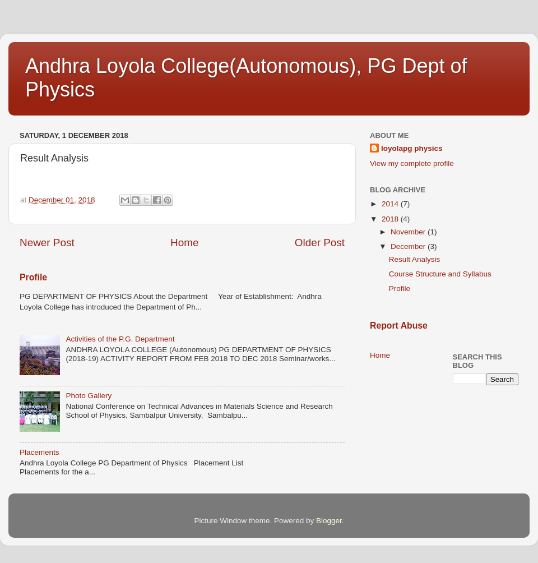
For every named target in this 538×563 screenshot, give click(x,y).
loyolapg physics (412, 148)
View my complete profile (412, 163)
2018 (391, 219)
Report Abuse (399, 325)
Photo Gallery (89, 395)
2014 (391, 204)
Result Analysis (414, 259)
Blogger (329, 520)
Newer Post (47, 242)
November (409, 232)
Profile (33, 277)
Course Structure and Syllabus (440, 274)
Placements (39, 452)
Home (184, 242)
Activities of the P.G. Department (120, 339)
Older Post (320, 242)
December (409, 246)
